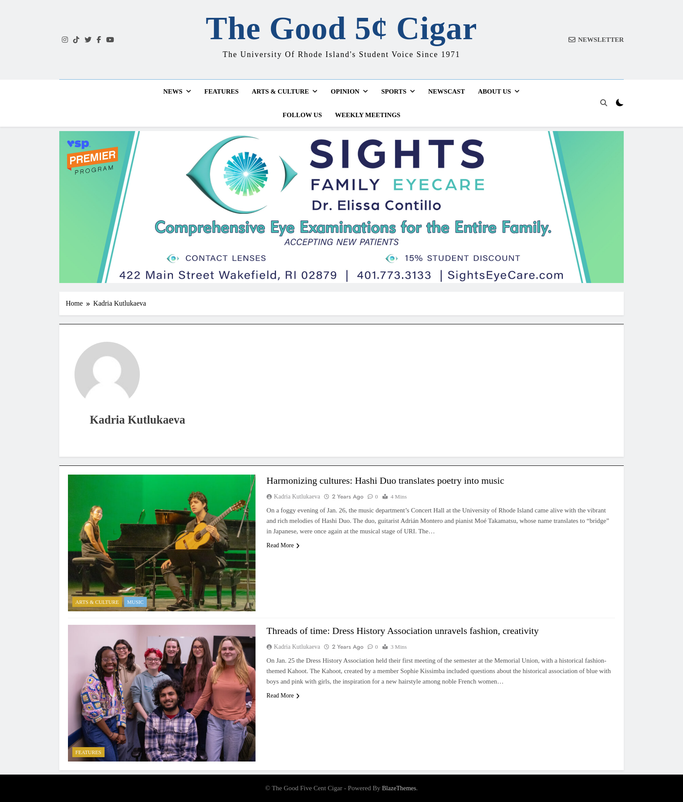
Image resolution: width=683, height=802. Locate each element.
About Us (494, 91)
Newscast (446, 91)
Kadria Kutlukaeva (297, 496)
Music (135, 602)
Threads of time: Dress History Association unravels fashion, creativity (403, 630)
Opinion (345, 91)
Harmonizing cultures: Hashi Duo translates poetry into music (385, 480)
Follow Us (302, 114)
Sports (393, 91)
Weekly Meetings (367, 114)
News (173, 91)
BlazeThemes (399, 788)
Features (221, 91)
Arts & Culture (280, 91)
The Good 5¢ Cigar (341, 28)
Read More (283, 545)
